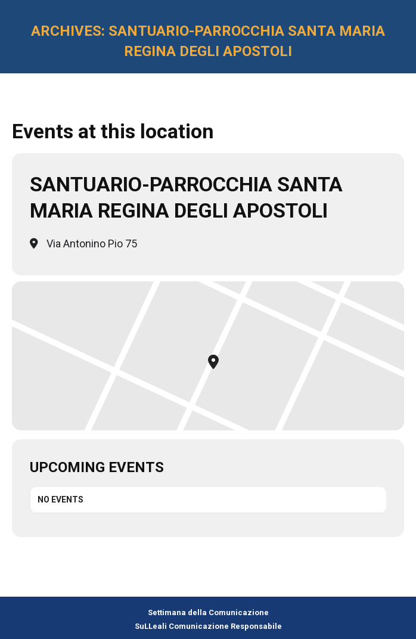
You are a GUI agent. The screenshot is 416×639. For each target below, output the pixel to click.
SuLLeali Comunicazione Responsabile (208, 626)
